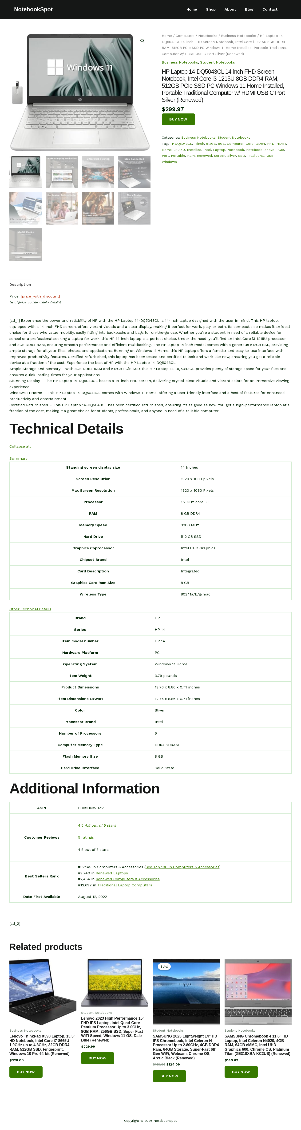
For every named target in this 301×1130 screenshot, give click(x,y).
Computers (185, 36)
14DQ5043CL (182, 144)
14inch (199, 144)
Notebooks (207, 36)
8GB (221, 144)
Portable (178, 156)
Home (198, 9)
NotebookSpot (33, 9)
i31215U (179, 150)
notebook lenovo (260, 150)
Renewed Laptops (112, 872)
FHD (270, 144)
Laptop (219, 150)
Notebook (235, 150)
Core (249, 144)
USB (270, 156)
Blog (251, 9)
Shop (216, 9)
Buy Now (179, 119)
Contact (270, 9)
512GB (211, 144)
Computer (235, 144)
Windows (169, 162)
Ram (191, 156)
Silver (231, 156)
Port (165, 156)
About (234, 9)
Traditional (256, 156)
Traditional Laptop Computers (124, 884)
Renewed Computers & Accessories (128, 878)
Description (20, 284)
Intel (207, 150)
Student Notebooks (217, 62)
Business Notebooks (238, 36)
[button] (20, 446)
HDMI (281, 144)
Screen (219, 156)
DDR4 (260, 144)
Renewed (204, 156)
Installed (194, 150)
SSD (241, 156)
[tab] (20, 284)
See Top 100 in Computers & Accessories (182, 866)
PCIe (280, 150)
